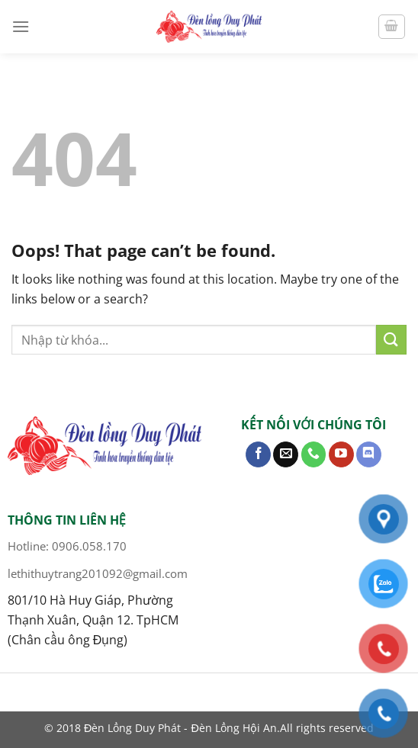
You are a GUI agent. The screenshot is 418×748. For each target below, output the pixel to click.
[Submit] (391, 340)
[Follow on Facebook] (258, 454)
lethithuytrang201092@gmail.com (98, 573)
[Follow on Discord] (368, 454)
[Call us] (313, 454)
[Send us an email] (285, 454)
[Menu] (20, 26)
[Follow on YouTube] (341, 454)
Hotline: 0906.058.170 (67, 546)
